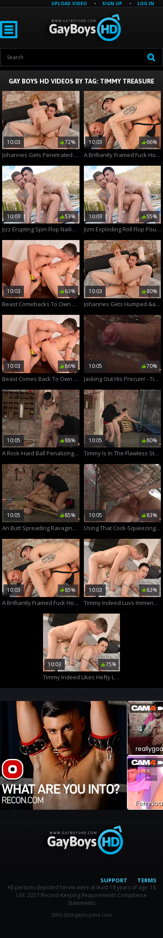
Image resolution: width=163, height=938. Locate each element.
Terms (146, 880)
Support (113, 880)
